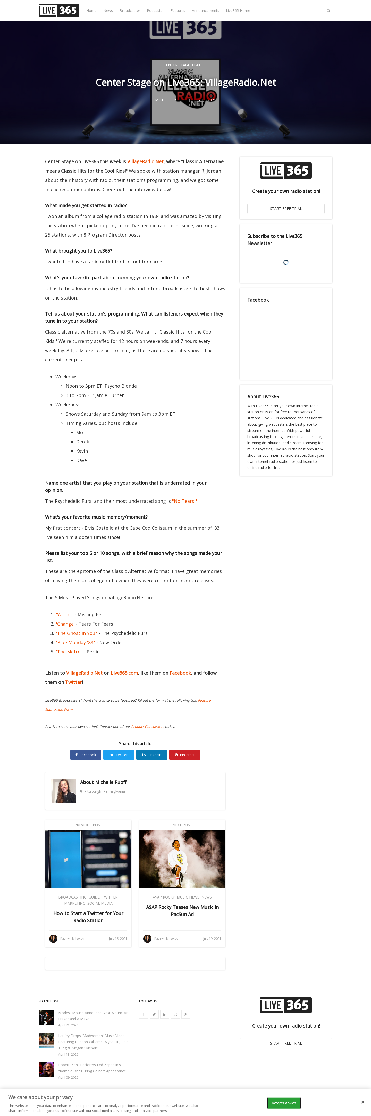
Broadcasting (72, 897)
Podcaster (155, 10)
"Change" (65, 624)
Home (91, 10)
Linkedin (151, 754)
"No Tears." (184, 501)
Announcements (205, 10)
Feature (200, 64)
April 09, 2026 (68, 1077)
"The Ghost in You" (76, 633)
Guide (94, 897)
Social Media (100, 903)
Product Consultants (147, 726)
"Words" (64, 614)
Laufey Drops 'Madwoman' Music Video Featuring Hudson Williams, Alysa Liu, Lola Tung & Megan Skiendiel (93, 1041)
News (108, 10)
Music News (188, 897)
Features (178, 10)
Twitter (73, 682)
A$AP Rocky (164, 897)
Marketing (74, 903)
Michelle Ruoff (110, 782)
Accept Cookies (284, 1103)
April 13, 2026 (68, 1054)
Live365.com (124, 673)
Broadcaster (130, 10)
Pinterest (185, 754)
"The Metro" (68, 652)
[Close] (362, 1102)
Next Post (182, 824)
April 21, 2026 (68, 1025)
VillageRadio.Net (145, 161)
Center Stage (177, 64)
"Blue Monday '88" (75, 642)
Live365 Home (238, 10)
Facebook (180, 673)
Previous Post (88, 824)
